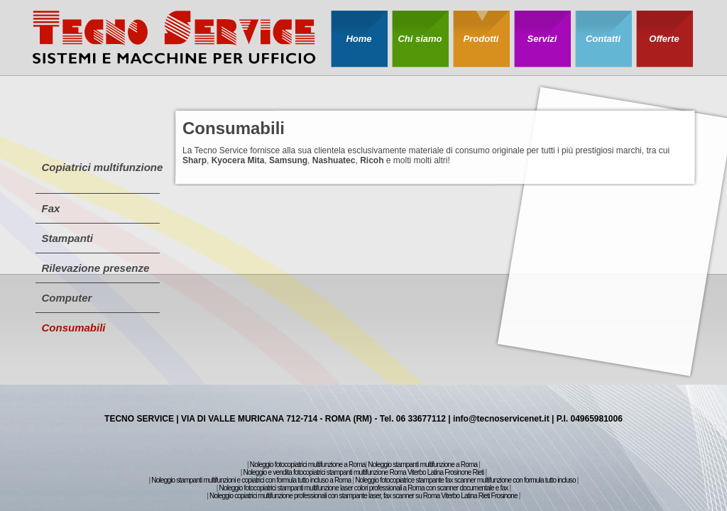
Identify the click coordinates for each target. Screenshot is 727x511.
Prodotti (481, 38)
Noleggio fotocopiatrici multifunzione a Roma (308, 464)
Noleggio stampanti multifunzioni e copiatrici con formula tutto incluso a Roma (251, 480)
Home (358, 38)
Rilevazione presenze (96, 268)
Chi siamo (420, 38)
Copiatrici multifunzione (102, 167)
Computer (67, 298)
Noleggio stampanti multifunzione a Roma (422, 464)
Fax (51, 208)
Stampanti (68, 238)
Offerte (664, 38)
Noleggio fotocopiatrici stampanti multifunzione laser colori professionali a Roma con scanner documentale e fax (363, 488)
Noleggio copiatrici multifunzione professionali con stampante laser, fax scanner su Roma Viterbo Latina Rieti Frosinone (363, 496)
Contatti (603, 38)
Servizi (542, 38)
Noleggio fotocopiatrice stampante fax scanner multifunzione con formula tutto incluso (465, 480)
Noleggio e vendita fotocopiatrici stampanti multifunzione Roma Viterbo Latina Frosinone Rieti (364, 472)
